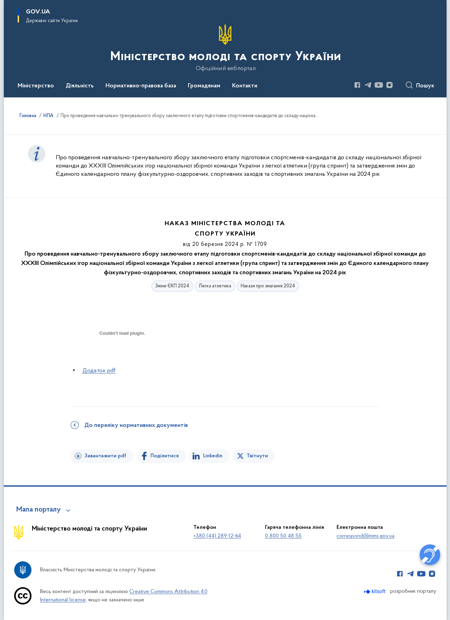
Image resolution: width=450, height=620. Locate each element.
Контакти (244, 86)
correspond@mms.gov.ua (365, 536)
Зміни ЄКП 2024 (172, 286)
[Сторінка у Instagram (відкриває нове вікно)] (389, 85)
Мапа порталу (38, 510)
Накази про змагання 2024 (268, 286)
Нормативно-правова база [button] (140, 86)
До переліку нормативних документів (136, 425)
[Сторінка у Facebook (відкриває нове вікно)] (357, 85)
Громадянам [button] (204, 86)
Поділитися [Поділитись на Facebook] (164, 456)
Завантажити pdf (105, 456)
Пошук (425, 86)
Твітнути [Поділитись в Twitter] (257, 456)
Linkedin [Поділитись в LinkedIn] (212, 456)
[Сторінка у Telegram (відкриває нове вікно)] (368, 85)
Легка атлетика (215, 286)
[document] (122, 357)
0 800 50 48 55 (283, 536)
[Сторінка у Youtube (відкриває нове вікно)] (379, 85)
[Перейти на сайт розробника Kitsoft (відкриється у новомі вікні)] (375, 591)
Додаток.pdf (99, 371)
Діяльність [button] (80, 86)
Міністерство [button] (36, 86)
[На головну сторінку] (225, 48)
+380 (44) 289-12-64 (217, 536)
